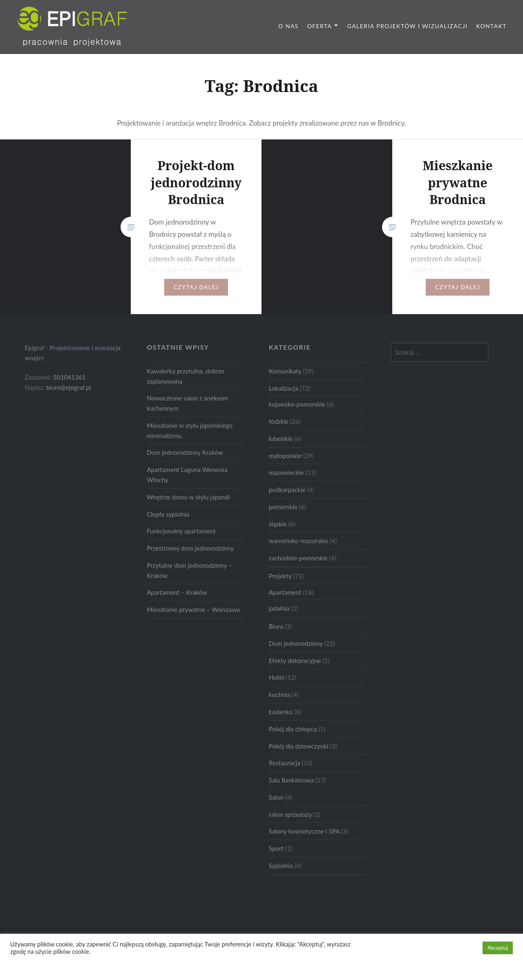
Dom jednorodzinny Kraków (185, 452)
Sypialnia (281, 865)
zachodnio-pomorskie (298, 558)
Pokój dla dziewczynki (299, 746)
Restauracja (284, 762)
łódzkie (278, 421)
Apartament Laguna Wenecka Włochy (187, 474)
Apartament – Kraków (177, 592)
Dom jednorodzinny (296, 643)
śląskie (278, 524)
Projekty (280, 576)
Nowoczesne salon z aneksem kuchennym (187, 403)
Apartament (285, 592)
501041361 (69, 377)
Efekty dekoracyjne (295, 660)
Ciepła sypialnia (168, 514)
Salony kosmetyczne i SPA (304, 831)
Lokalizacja (283, 388)
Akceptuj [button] (497, 947)
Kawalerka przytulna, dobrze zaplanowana (185, 376)
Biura (276, 626)
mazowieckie (286, 472)
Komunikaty (285, 371)
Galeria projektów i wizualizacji (407, 25)
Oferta (319, 25)
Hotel (276, 677)
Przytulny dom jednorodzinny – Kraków (189, 570)
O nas (288, 25)
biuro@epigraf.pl (68, 387)
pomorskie (283, 506)
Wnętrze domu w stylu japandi (188, 497)
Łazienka (281, 711)
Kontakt (491, 25)
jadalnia (279, 608)
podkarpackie (287, 489)
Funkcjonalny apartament (181, 531)
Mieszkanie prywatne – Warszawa (193, 609)
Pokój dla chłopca (293, 729)
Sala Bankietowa (291, 780)
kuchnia (279, 694)
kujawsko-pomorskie (297, 404)
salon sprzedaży (290, 814)
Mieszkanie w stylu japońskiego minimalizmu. (189, 430)
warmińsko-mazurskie (299, 540)
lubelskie (281, 438)
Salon (276, 797)
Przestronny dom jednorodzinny (190, 548)
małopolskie (285, 455)
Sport (276, 848)
